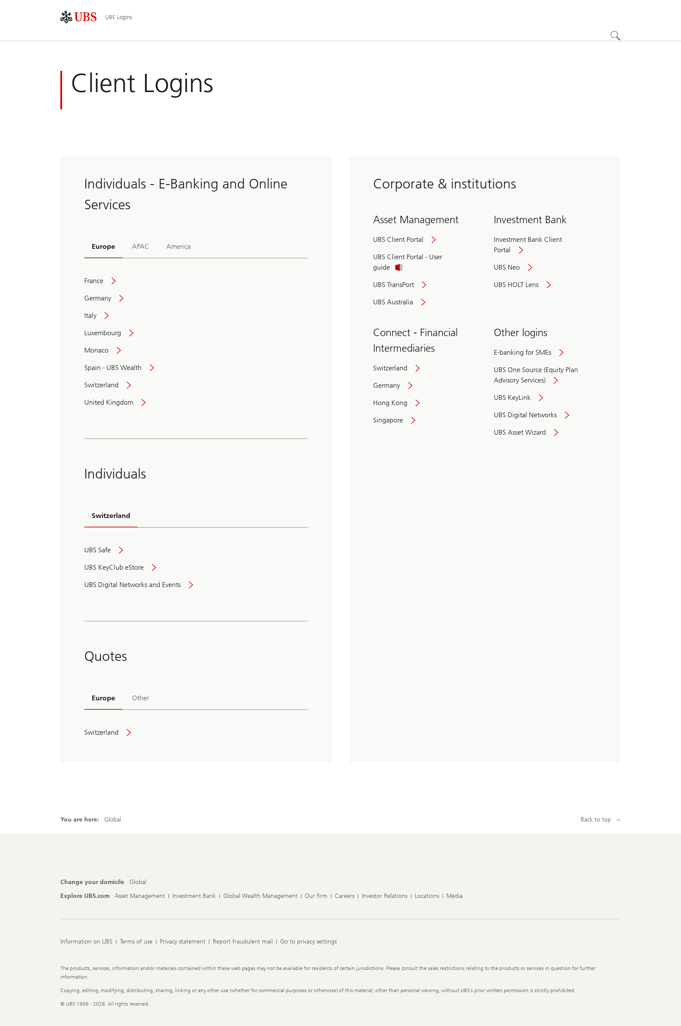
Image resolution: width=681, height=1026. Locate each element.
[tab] (103, 247)
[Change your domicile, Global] (137, 882)
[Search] (615, 35)
